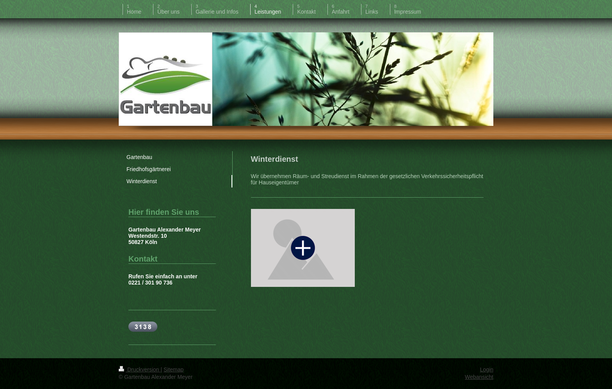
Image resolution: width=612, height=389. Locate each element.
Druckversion (139, 369)
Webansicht (479, 377)
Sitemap (173, 369)
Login (486, 369)
